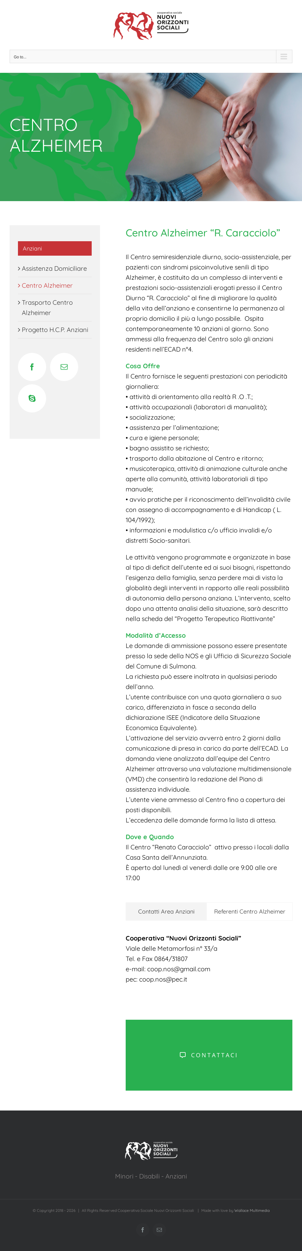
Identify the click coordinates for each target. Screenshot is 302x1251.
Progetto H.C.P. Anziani (55, 330)
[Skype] (32, 398)
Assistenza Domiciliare (54, 268)
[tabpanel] (209, 962)
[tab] (166, 911)
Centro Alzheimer (47, 285)
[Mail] (64, 367)
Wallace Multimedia (252, 1210)
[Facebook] (32, 367)
